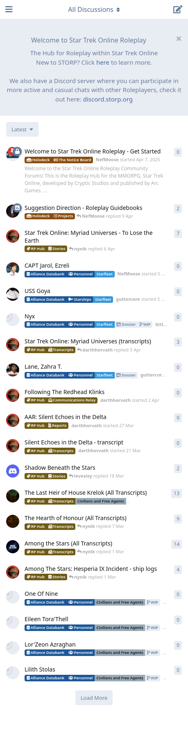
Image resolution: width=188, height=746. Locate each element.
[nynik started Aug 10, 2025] (12, 521)
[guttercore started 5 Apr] (12, 294)
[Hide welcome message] (178, 38)
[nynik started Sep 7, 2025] (12, 546)
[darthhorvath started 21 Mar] (12, 445)
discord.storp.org (108, 99)
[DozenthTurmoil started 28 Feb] (12, 597)
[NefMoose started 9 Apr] (12, 211)
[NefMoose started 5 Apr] (12, 268)
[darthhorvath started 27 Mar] (12, 420)
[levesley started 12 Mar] (12, 471)
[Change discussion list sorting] (22, 129)
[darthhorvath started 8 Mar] (12, 236)
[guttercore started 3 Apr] (12, 369)
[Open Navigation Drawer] (8, 9)
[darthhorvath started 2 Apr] (12, 395)
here (102, 62)
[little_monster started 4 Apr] (12, 319)
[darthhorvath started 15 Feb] (12, 572)
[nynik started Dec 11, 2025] (12, 496)
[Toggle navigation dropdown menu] (94, 9)
